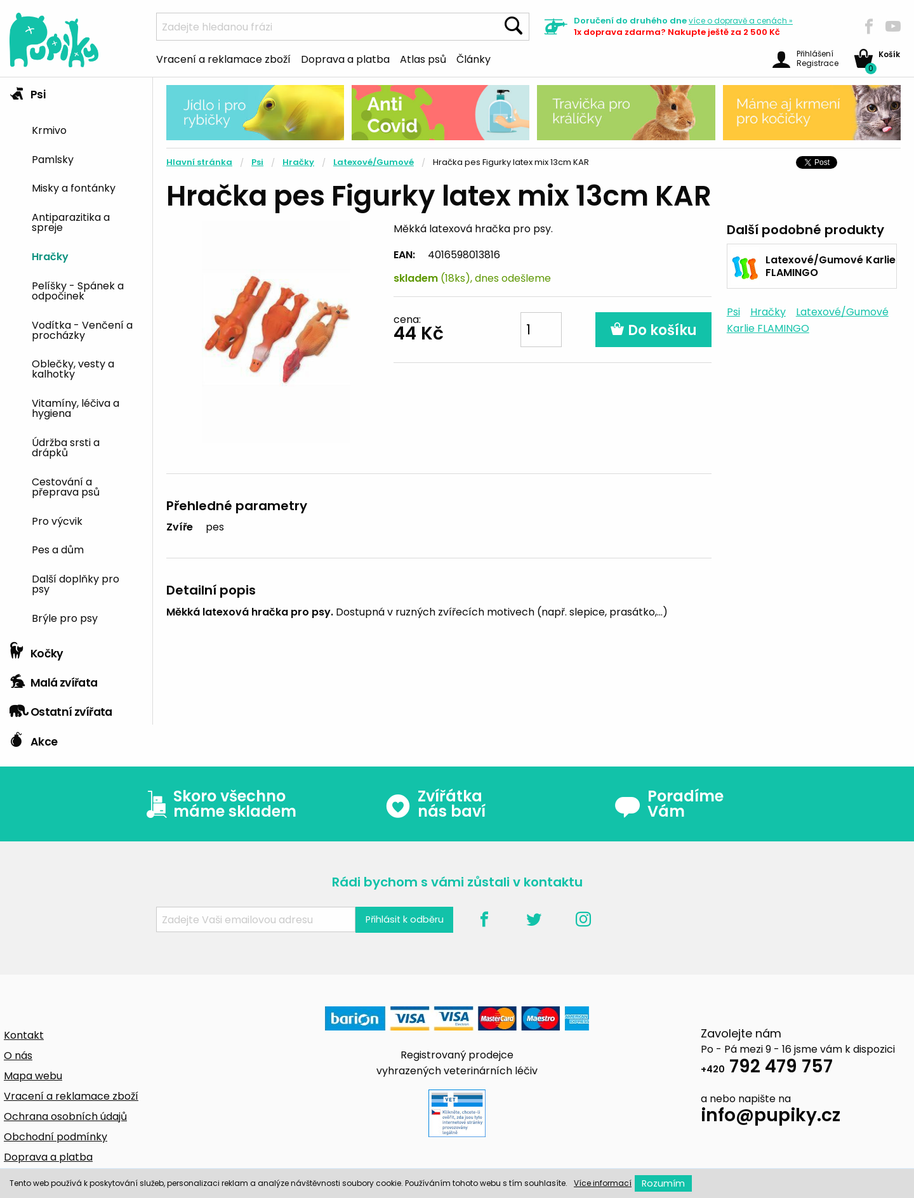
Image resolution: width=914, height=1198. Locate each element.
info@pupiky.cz (770, 1117)
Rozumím (663, 1183)
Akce (33, 738)
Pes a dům (58, 549)
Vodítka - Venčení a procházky (82, 329)
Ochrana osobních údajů (65, 1116)
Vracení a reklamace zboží (223, 58)
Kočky (36, 650)
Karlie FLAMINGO (768, 328)
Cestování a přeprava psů (66, 486)
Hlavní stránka (199, 162)
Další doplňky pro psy (75, 583)
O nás (18, 1055)
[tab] (76, 356)
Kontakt (24, 1035)
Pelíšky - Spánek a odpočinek (78, 290)
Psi (27, 91)
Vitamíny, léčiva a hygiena (75, 407)
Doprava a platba (345, 58)
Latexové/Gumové (373, 162)
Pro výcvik (57, 520)
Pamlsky (53, 158)
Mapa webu (33, 1076)
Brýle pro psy (65, 617)
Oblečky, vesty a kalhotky (73, 368)
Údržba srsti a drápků (66, 446)
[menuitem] (87, 129)
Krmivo (49, 129)
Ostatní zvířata (61, 709)
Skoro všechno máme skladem (218, 804)
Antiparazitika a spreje (71, 221)
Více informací (603, 1183)
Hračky (50, 255)
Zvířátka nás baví (435, 804)
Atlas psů (423, 58)
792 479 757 (767, 1068)
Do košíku (653, 330)
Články (473, 58)
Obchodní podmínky (55, 1136)
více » (741, 20)
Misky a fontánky (74, 187)
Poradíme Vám (669, 804)
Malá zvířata (54, 679)
